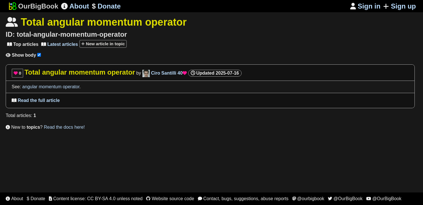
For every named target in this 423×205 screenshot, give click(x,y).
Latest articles (59, 44)
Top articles (22, 44)
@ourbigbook (308, 198)
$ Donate (36, 198)
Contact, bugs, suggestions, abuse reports (243, 198)
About (75, 6)
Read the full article (36, 100)
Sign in (365, 6)
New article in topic (103, 43)
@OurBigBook (345, 198)
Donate (106, 6)
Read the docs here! (64, 127)
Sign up (399, 6)
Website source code (170, 198)
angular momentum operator (50, 86)
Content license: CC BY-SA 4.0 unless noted (96, 198)
